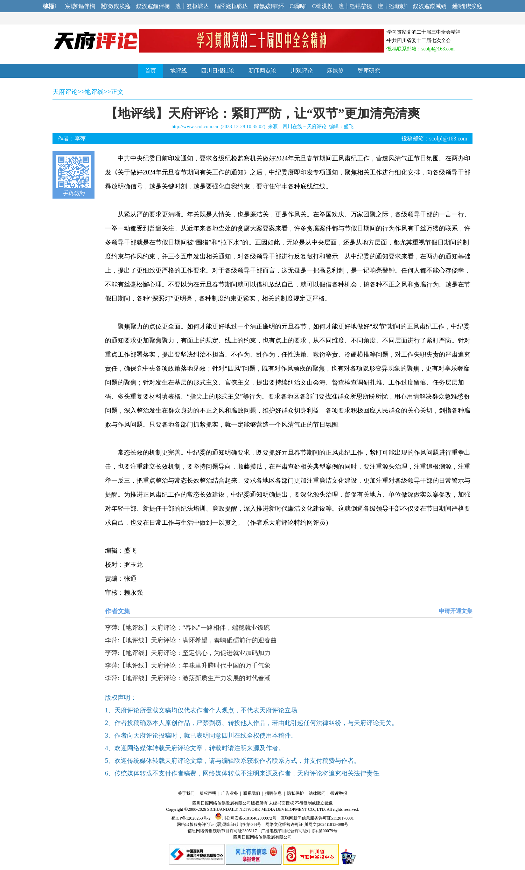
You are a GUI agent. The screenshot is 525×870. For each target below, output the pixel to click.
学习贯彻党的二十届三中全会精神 (424, 32)
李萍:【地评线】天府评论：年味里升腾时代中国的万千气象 (188, 665)
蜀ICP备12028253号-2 (191, 818)
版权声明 (208, 793)
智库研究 (369, 71)
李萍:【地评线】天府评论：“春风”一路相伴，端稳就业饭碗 (187, 627)
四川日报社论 (217, 71)
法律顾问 (317, 793)
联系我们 (251, 793)
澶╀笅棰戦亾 (192, 6)
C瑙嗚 (298, 6)
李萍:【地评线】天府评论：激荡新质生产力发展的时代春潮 (188, 678)
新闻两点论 (262, 71)
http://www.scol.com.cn (195, 126)
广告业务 (229, 793)
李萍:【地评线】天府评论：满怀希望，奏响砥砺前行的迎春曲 (191, 640)
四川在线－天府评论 (304, 126)
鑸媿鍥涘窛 (467, 6)
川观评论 (301, 71)
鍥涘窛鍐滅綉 (430, 6)
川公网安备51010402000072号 (245, 818)
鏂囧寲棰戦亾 (231, 6)
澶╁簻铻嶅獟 (355, 6)
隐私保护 (295, 793)
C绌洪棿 (322, 6)
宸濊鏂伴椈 (80, 6)
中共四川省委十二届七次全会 (419, 40)
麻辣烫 (335, 71)
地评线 (178, 71)
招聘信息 (273, 793)
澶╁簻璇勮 (393, 6)
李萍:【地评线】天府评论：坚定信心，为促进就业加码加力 (188, 652)
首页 (150, 71)
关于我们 (186, 793)
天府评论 (65, 91)
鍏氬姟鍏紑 (269, 6)
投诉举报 (338, 793)
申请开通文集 (455, 611)
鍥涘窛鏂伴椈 (153, 6)
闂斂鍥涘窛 (116, 6)
